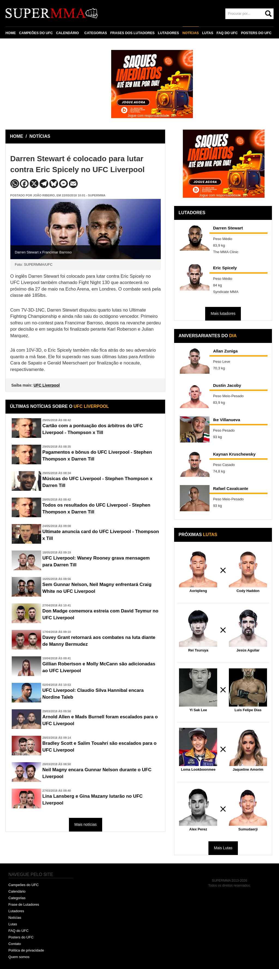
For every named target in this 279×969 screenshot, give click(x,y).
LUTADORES (168, 33)
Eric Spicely (225, 267)
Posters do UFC (21, 937)
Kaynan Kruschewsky (234, 454)
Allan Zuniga (225, 351)
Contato (14, 944)
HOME (10, 33)
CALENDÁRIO (67, 33)
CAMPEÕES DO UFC (36, 33)
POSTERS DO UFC (256, 33)
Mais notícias (85, 824)
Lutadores (16, 911)
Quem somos (18, 957)
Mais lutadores (223, 313)
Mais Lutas (223, 848)
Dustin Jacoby (227, 385)
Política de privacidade (26, 950)
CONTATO (17, 45)
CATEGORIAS (95, 33)
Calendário (17, 891)
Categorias (17, 898)
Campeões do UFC (23, 885)
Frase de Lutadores (23, 904)
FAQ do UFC (18, 931)
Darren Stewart (228, 228)
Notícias (14, 918)
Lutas (12, 924)
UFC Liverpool (47, 385)
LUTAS (207, 33)
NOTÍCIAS (190, 33)
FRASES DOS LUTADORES (132, 33)
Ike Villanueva (227, 419)
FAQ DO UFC (227, 33)
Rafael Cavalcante (231, 488)
